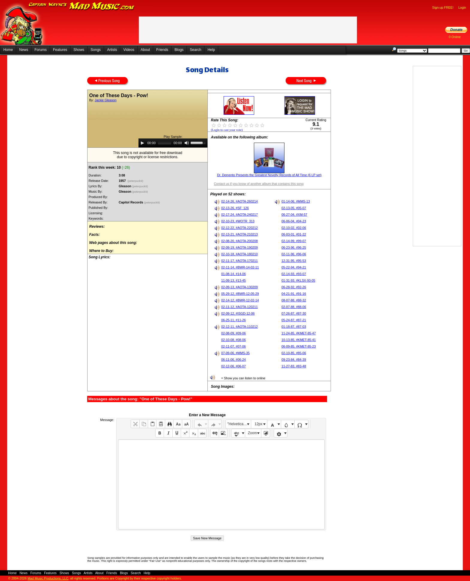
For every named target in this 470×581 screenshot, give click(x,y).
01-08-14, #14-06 (233, 274)
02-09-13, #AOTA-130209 (239, 287)
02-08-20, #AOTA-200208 (239, 241)
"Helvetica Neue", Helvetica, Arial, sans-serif (239, 424)
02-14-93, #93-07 (293, 274)
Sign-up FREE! (443, 7)
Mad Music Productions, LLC (48, 578)
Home (8, 50)
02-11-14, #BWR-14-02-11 (240, 267)
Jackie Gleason (106, 100)
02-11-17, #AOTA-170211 (239, 260)
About (145, 50)
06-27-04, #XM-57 (294, 214)
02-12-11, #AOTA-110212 (239, 326)
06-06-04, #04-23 (293, 221)
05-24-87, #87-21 (293, 320)
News (23, 50)
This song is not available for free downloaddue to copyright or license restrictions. (147, 155)
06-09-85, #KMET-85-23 (298, 346)
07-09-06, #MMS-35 (235, 353)
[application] (172, 142)
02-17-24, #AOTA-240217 (239, 214)
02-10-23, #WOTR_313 (237, 221)
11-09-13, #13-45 (233, 280)
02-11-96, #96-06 (293, 254)
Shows (78, 50)
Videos (128, 50)
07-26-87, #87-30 (293, 313)
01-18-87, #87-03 (293, 326)
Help (211, 50)
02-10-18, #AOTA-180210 (239, 254)
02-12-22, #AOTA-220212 (239, 228)
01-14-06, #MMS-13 (295, 201)
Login (462, 7)
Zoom (252, 433)
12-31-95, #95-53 (293, 260)
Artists (112, 50)
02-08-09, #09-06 (233, 333)
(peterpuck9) (135, 180)
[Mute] (186, 143)
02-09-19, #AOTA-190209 (239, 247)
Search (195, 50)
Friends (162, 50)
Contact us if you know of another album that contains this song (258, 183)
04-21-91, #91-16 (293, 293)
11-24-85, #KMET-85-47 (298, 333)
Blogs (178, 50)
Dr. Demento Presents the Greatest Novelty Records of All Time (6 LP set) (269, 175)
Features (60, 50)
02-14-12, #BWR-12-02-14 (240, 300)
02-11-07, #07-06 (233, 346)
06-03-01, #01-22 (293, 234)
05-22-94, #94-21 (293, 267)
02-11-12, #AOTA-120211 (239, 307)
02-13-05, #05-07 (293, 208)
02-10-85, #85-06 (293, 353)
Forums (40, 50)
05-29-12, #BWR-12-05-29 (240, 293)
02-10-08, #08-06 (233, 340)
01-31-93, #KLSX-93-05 (298, 280)
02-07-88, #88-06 (293, 307)
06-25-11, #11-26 (233, 320)
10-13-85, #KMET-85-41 (298, 340)
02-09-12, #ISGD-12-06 (237, 313)
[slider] (164, 142)
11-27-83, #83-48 (293, 366)
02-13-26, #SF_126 (235, 208)
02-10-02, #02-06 (293, 228)
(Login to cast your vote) (226, 130)
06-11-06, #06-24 (233, 359)
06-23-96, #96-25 (293, 247)
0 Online (455, 37)
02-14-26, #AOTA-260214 (239, 201)
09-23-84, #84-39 (293, 359)
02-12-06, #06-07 (233, 366)
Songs (96, 50)
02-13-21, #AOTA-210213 (239, 234)
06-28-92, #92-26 (293, 287)
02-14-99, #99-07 (293, 241)
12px (258, 424)
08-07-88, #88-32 (293, 300)
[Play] (142, 143)
